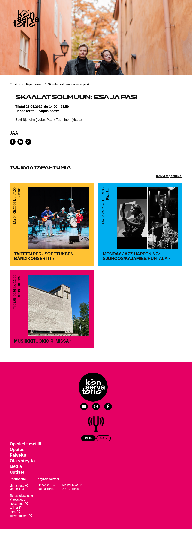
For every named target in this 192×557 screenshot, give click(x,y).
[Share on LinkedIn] (20, 142)
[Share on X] (28, 142)
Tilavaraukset (18, 515)
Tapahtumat (34, 84)
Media (16, 466)
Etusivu (15, 84)
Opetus (17, 449)
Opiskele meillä (25, 443)
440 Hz (88, 438)
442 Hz (103, 438)
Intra (13, 511)
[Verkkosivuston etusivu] (26, 19)
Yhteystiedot (18, 499)
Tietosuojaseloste (21, 495)
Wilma (14, 507)
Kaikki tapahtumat (169, 176)
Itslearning (16, 503)
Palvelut (18, 455)
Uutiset (17, 472)
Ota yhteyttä (22, 460)
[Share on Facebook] (13, 142)
